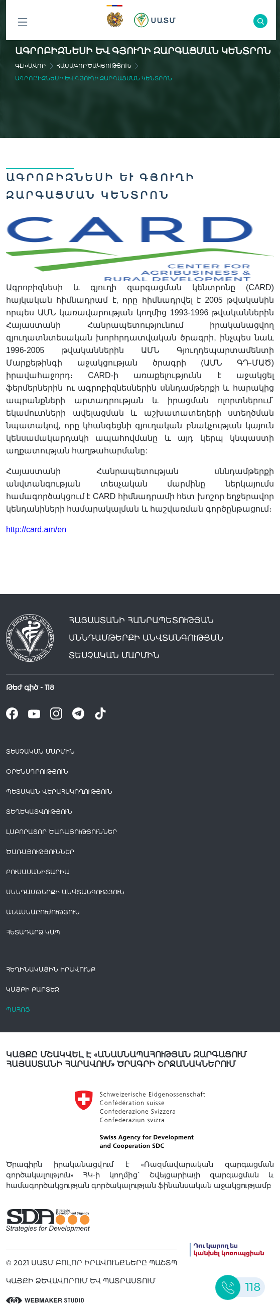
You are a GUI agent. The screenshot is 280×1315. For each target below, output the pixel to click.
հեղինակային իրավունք (50, 969)
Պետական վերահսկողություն (59, 791)
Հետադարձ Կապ (33, 932)
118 (49, 687)
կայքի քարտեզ (32, 989)
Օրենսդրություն (37, 771)
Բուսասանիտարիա (37, 872)
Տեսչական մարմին (40, 751)
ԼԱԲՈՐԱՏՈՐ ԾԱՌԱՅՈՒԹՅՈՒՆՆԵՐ (61, 831)
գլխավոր (30, 65)
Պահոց (18, 1009)
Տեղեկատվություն (39, 811)
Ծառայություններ (40, 852)
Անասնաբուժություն (43, 912)
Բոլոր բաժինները (23, 25)
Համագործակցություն (93, 65)
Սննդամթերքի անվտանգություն (65, 892)
